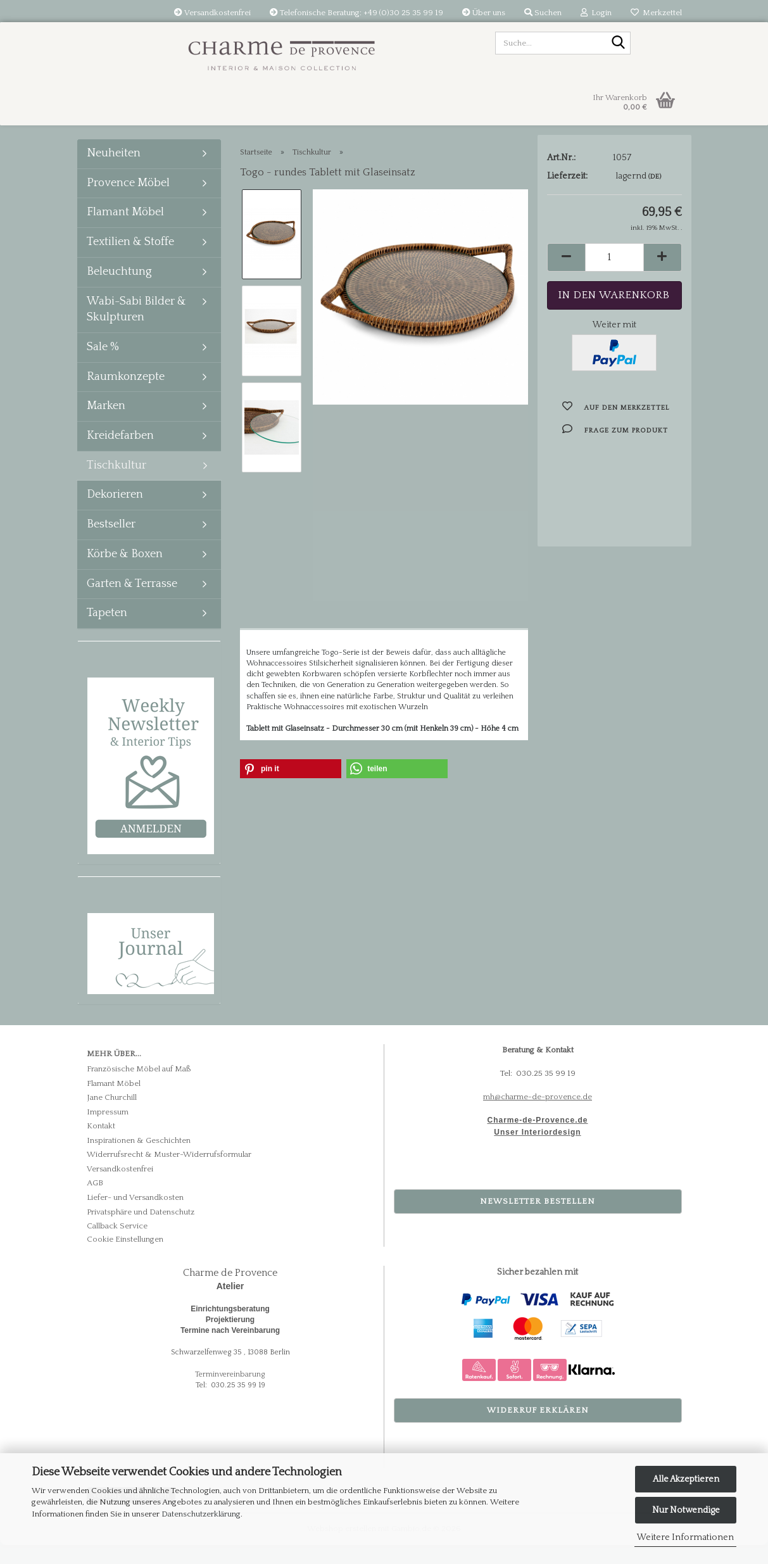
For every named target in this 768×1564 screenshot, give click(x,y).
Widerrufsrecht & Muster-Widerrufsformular (169, 1173)
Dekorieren (115, 513)
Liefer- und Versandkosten (135, 1216)
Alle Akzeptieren (686, 1479)
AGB (95, 1201)
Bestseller (111, 543)
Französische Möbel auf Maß (139, 1087)
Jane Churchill (112, 1116)
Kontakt (101, 1144)
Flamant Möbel (125, 231)
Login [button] (596, 12)
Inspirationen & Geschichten (139, 1159)
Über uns (483, 12)
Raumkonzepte (126, 395)
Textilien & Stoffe (130, 261)
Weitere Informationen (685, 1537)
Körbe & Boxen (125, 573)
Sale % (103, 366)
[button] (566, 281)
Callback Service (117, 1244)
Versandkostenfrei (212, 12)
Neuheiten (114, 172)
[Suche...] (619, 43)
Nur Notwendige (686, 1510)
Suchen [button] (543, 12)
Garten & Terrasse (132, 602)
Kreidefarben (120, 454)
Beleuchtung (119, 290)
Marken (106, 425)
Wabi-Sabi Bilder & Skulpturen (136, 328)
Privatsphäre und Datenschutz (140, 1231)
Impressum (108, 1130)
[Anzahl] (614, 281)
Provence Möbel (128, 202)
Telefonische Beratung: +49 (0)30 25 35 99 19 (356, 12)
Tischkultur (116, 484)
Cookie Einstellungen (125, 1258)
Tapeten (107, 632)
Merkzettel (656, 12)
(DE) (654, 200)
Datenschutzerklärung (201, 1514)
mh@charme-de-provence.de (537, 1115)
